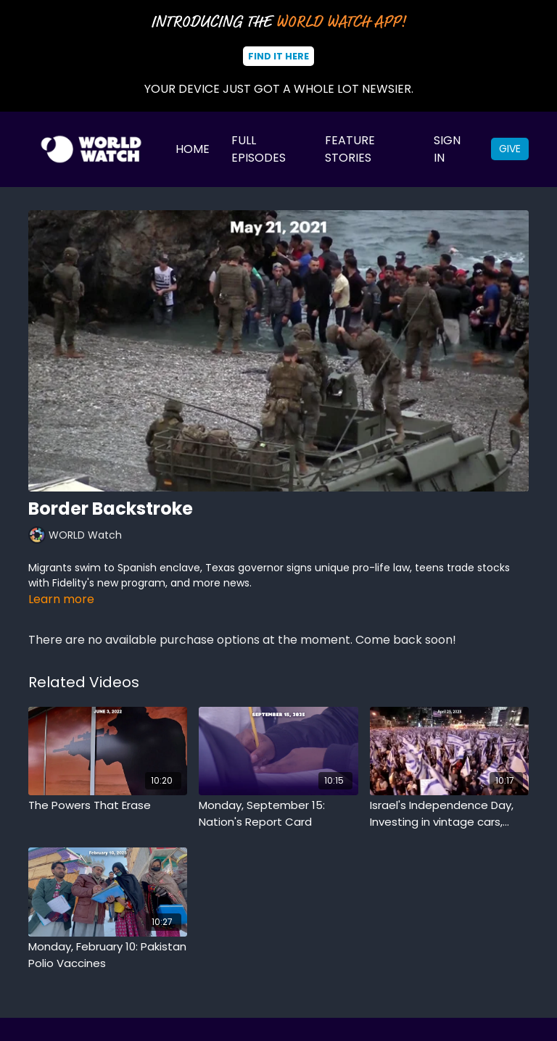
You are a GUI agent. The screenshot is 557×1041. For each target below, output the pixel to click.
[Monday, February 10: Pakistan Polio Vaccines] (107, 955)
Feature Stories (350, 149)
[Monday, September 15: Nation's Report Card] (278, 813)
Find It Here (278, 56)
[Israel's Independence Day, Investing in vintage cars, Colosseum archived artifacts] (449, 813)
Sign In (447, 149)
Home (193, 149)
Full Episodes (258, 149)
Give (510, 148)
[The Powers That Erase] (107, 805)
